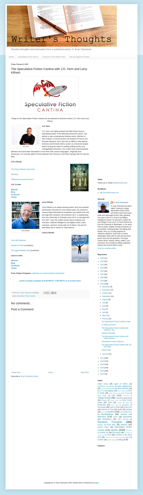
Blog (13, 192)
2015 (102, 364)
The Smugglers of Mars (79, 57)
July (104, 303)
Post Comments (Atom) (29, 376)
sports (114, 429)
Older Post (85, 372)
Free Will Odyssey (18, 240)
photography (107, 419)
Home (11, 57)
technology (116, 433)
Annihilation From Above (106, 386)
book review (125, 393)
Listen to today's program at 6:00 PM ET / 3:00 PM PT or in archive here (50, 281)
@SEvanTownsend (120, 183)
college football (104, 398)
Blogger (96, 483)
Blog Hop (111, 388)
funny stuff (114, 405)
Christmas (126, 395)
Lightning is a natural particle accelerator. (48, 273)
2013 (102, 371)
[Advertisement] (115, 80)
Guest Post (128, 407)
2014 (102, 368)
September (106, 296)
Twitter (14, 197)
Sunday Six (104, 433)
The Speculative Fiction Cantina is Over (116, 322)
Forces (119, 402)
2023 (102, 268)
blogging (110, 391)
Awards (103, 388)
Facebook (15, 195)
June (104, 306)
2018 (102, 284)
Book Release (113, 393)
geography (125, 405)
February (105, 319)
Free (127, 402)
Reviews (100, 425)
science (124, 425)
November (106, 290)
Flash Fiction (115, 400)
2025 (102, 261)
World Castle (111, 440)
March (104, 316)
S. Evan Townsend (120, 202)
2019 (102, 281)
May (104, 309)
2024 (102, 265)
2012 (102, 374)
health (119, 409)
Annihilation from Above (28, 57)
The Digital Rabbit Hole (20, 250)
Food (110, 402)
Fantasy (104, 400)
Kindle (130, 412)
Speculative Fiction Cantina (26, 296)
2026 (102, 258)
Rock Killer (111, 425)
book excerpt (122, 391)
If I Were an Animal (109, 325)
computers (119, 398)
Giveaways (102, 407)
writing (120, 439)
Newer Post (16, 372)
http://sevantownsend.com (109, 193)
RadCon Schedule (108, 333)
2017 (102, 358)
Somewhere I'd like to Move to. (113, 342)
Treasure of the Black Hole (53, 57)
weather (101, 440)
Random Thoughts (110, 422)
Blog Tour (101, 391)
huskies (110, 412)
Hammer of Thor (107, 409)
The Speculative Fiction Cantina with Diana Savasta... (115, 337)
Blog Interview (123, 388)
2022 (102, 271)
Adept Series (103, 384)
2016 (102, 361)
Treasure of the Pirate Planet (114, 437)
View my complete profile (107, 248)
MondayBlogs (107, 414)
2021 (102, 274)
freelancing (102, 405)
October (105, 293)
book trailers (102, 395)
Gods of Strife (115, 407)
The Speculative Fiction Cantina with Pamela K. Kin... (115, 329)
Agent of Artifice (121, 384)
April (104, 312)
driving (129, 398)
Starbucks (129, 430)
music (115, 417)
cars (113, 395)
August (105, 299)
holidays (129, 409)
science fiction (103, 427)
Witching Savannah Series (22, 179)
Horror (103, 412)
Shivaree (14, 174)
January (105, 354)
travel (109, 435)
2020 (102, 277)
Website (14, 190)
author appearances (124, 386)
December (106, 287)
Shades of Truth (17, 245)
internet (122, 412)
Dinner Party (106, 350)
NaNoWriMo (127, 417)
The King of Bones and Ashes (23, 169)
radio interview (123, 419)
